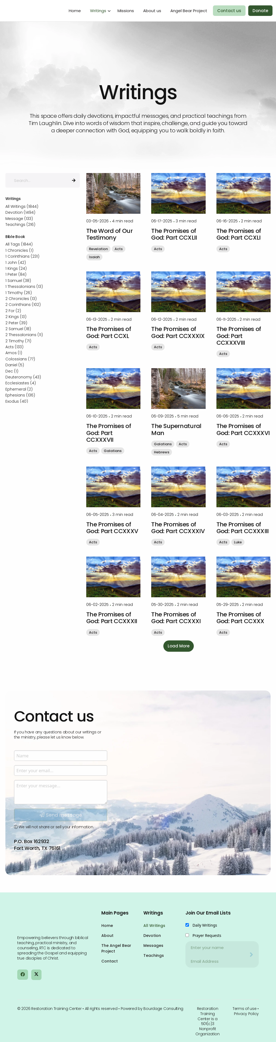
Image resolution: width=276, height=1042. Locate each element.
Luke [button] (238, 542)
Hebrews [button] (161, 452)
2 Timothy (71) (18, 341)
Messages (153, 945)
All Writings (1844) (21, 206)
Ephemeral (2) (19, 389)
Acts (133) (14, 347)
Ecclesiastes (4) (20, 383)
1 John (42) (15, 262)
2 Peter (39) (16, 323)
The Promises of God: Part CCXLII (174, 234)
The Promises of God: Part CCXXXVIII (238, 336)
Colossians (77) (20, 359)
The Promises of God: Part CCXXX (240, 617)
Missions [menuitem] (126, 10)
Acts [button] (119, 248)
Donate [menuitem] (260, 10)
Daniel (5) (14, 365)
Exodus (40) (16, 401)
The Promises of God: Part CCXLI (238, 234)
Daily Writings (204, 925)
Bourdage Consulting (163, 1008)
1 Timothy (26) (18, 292)
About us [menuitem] (152, 10)
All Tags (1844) (19, 244)
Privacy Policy (246, 1013)
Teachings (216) (20, 224)
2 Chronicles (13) (21, 298)
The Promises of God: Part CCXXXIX (178, 332)
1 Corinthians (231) (22, 256)
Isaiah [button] (94, 257)
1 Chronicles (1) (19, 250)
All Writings (154, 925)
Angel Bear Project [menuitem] (188, 10)
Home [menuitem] (75, 10)
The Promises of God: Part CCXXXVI (243, 429)
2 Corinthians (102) (23, 304)
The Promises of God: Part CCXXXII (111, 617)
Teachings (153, 955)
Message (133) (19, 218)
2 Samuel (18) (18, 329)
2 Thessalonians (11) (24, 334)
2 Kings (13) (15, 316)
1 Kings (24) (16, 268)
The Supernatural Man (176, 429)
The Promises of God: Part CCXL (108, 332)
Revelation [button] (98, 248)
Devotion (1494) (20, 212)
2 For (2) (13, 310)
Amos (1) (13, 353)
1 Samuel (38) (18, 280)
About (107, 935)
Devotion (152, 935)
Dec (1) (11, 371)
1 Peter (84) (15, 274)
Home (107, 925)
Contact (109, 961)
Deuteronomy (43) (23, 377)
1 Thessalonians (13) (24, 286)
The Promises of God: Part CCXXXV (112, 527)
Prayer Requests (206, 935)
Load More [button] (178, 646)
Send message (61, 871)
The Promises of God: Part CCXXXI (176, 617)
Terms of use (245, 1008)
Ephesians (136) (20, 395)
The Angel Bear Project (116, 948)
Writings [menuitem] (98, 10)
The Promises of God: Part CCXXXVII (108, 433)
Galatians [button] (113, 450)
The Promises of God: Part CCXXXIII (242, 527)
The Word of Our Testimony (109, 234)
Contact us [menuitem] (229, 10)
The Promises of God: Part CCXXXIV (178, 527)
